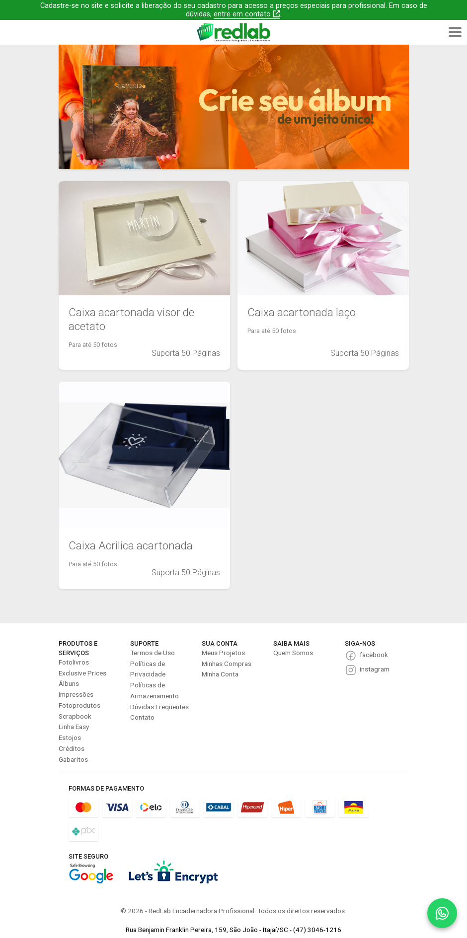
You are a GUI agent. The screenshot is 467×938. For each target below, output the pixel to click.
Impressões (76, 694)
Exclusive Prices (82, 673)
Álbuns (69, 683)
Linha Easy (74, 727)
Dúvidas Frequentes (159, 707)
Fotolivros (74, 662)
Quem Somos (293, 653)
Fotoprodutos (79, 705)
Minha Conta (220, 674)
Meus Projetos (223, 653)
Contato (142, 717)
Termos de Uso (152, 653)
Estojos (70, 737)
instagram (374, 669)
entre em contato (247, 14)
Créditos (71, 748)
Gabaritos (73, 759)
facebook (374, 655)
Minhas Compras (226, 664)
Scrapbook (75, 716)
